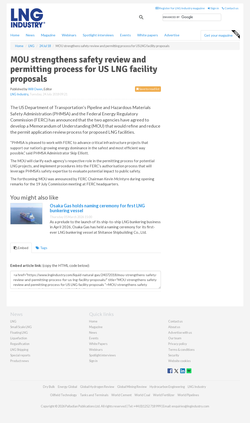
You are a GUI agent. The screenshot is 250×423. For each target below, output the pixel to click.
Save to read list (147, 89)
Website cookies (179, 361)
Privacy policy (177, 344)
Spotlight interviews (98, 35)
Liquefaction (18, 338)
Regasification (20, 344)
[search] (192, 17)
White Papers (98, 344)
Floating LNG (19, 332)
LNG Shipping (19, 350)
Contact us (230, 8)
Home (15, 35)
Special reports (20, 355)
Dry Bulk (49, 387)
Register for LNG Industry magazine (180, 8)
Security (173, 355)
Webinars (69, 35)
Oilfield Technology (63, 395)
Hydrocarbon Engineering (167, 387)
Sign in (213, 8)
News (93, 332)
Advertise (171, 35)
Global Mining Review (132, 387)
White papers (147, 35)
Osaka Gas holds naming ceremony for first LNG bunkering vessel (97, 208)
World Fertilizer (164, 395)
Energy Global (67, 387)
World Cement (121, 395)
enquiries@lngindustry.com (190, 406)
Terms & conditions (181, 350)
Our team (174, 338)
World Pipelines (188, 395)
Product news (19, 361)
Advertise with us (180, 332)
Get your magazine (222, 34)
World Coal (142, 395)
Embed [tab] (21, 248)
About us (174, 327)
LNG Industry (19, 94)
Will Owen (35, 89)
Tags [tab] (41, 248)
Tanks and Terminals (94, 395)
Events (125, 35)
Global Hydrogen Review (97, 387)
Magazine (48, 35)
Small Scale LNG (21, 327)
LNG (13, 321)
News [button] (30, 35)
